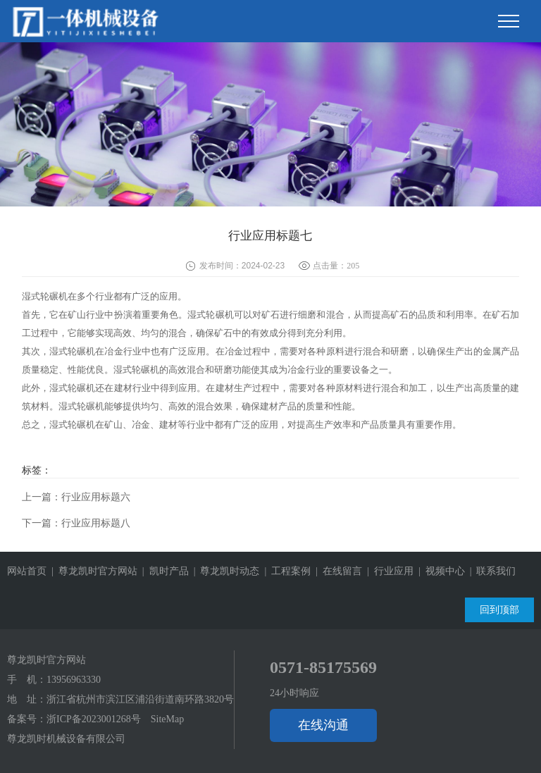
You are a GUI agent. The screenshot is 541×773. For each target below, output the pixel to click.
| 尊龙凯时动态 (224, 571)
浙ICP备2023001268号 (93, 719)
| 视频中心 (439, 571)
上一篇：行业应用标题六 (76, 497)
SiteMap (167, 719)
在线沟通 (323, 725)
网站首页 (26, 571)
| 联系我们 (490, 571)
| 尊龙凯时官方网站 (91, 571)
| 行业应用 (387, 571)
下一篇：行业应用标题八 (76, 523)
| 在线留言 (336, 571)
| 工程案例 (285, 571)
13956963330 (73, 679)
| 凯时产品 (163, 571)
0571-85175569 (323, 667)
